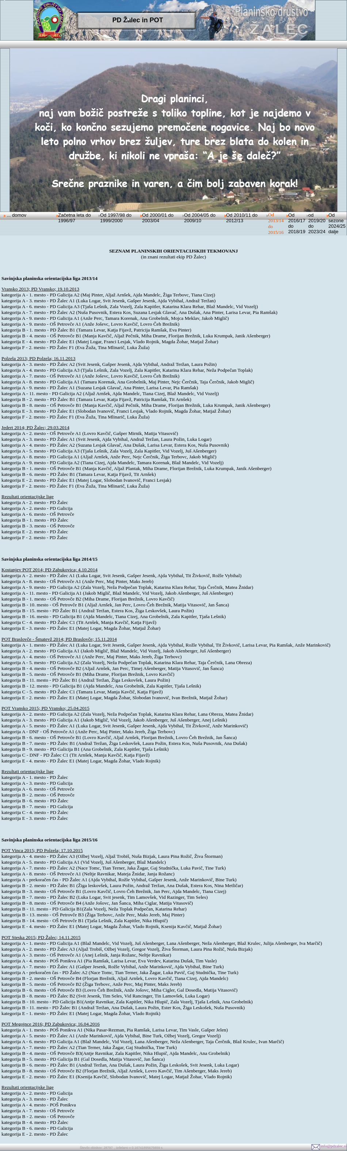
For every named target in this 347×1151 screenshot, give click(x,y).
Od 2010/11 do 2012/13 (242, 217)
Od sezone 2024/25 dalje (337, 223)
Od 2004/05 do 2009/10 (200, 217)
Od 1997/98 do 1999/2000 (115, 217)
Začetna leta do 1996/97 (74, 217)
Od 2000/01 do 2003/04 (158, 217)
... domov (15, 215)
